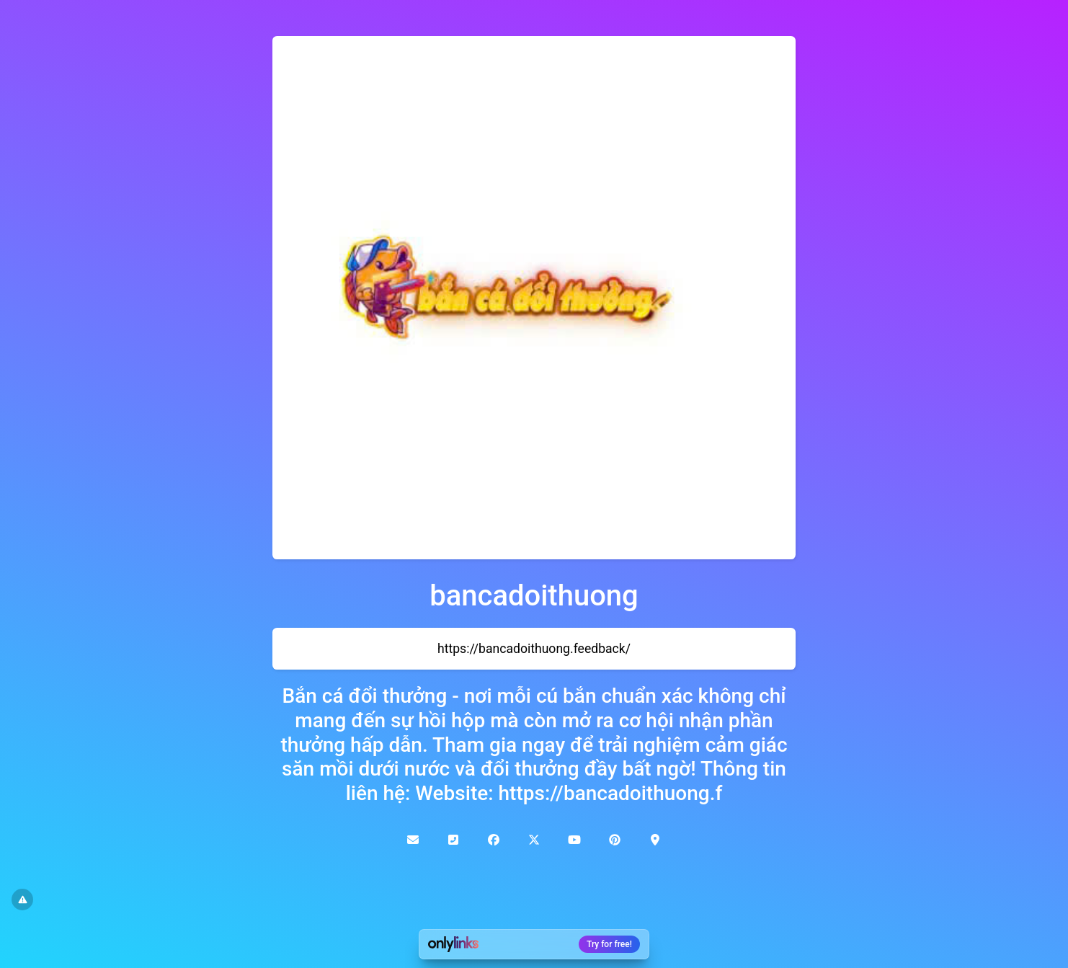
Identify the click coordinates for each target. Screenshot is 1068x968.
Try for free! (609, 944)
